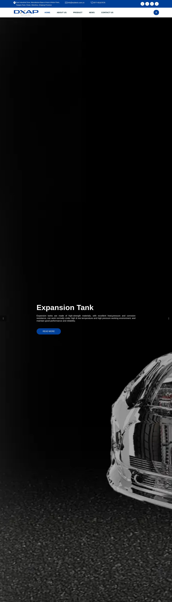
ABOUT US (62, 12)
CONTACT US (107, 12)
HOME (47, 12)
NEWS (92, 12)
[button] (3, 318)
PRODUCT (77, 12)
